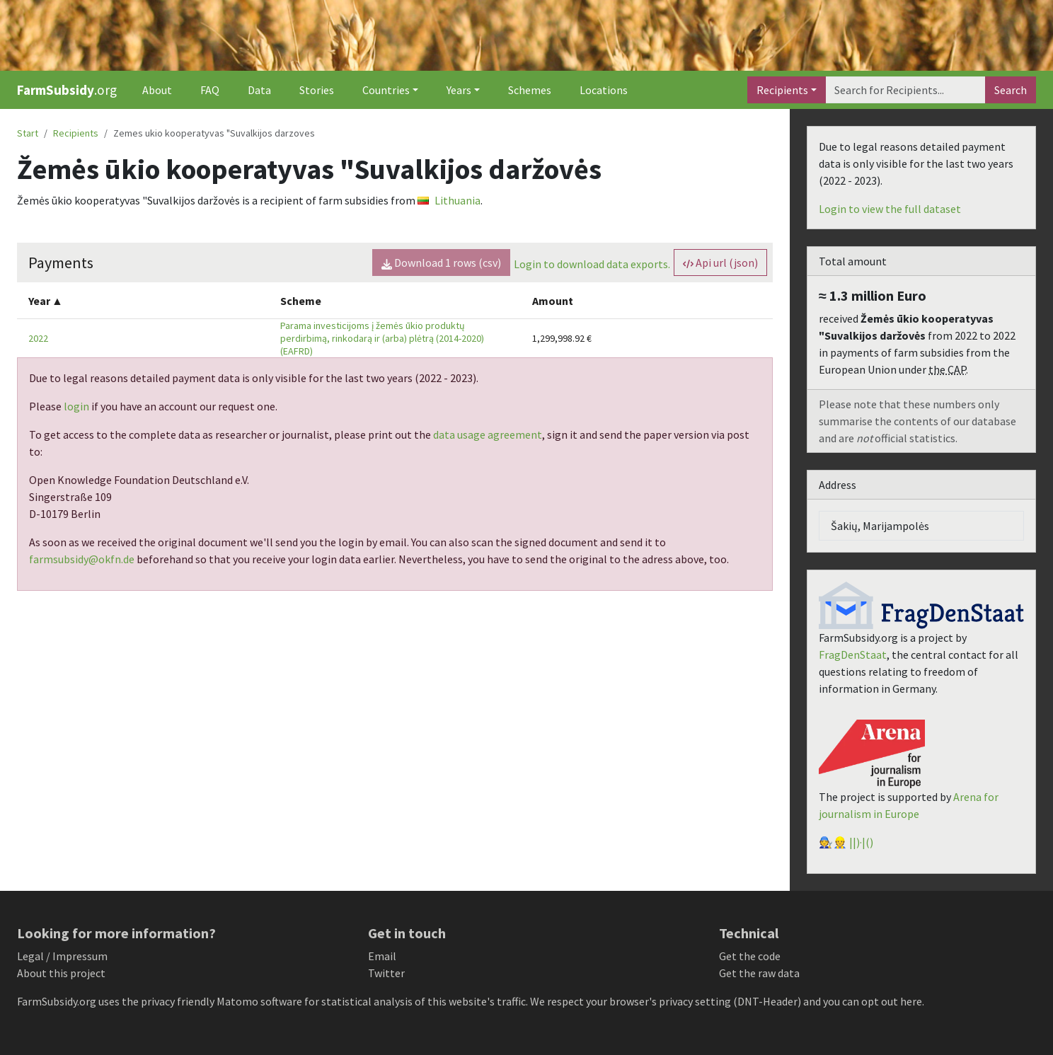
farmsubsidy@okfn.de (81, 559)
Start (27, 133)
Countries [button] (386, 90)
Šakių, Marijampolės (880, 526)
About (157, 90)
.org (67, 89)
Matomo (237, 1001)
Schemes (529, 90)
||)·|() (861, 842)
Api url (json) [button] (720, 262)
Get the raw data (759, 973)
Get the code (750, 956)
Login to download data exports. (592, 264)
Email (382, 956)
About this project (61, 973)
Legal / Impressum (62, 956)
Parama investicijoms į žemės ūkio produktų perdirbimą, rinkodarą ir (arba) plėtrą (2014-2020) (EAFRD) (382, 338)
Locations (604, 90)
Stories (316, 90)
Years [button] (459, 90)
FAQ (209, 90)
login (76, 406)
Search (1010, 90)
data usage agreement (487, 434)
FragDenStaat (853, 654)
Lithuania (449, 200)
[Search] (905, 89)
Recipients (782, 90)
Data (259, 90)
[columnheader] (143, 300)
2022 (38, 338)
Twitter (386, 973)
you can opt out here (872, 1001)
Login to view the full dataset (890, 209)
